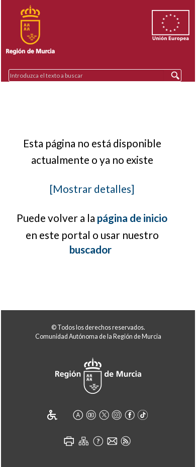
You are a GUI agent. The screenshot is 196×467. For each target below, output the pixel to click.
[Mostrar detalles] (92, 189)
